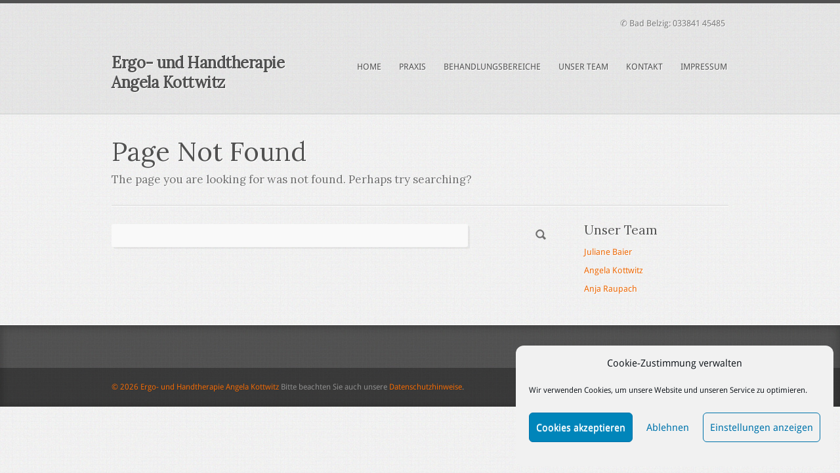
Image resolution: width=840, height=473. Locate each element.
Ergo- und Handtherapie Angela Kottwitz (198, 73)
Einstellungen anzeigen (761, 428)
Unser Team (583, 67)
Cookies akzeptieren (580, 428)
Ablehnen (667, 428)
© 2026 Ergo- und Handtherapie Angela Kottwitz (195, 387)
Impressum (704, 67)
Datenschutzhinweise (425, 387)
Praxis (412, 67)
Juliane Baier (608, 252)
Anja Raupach (610, 289)
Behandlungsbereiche (492, 67)
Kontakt (644, 67)
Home (369, 67)
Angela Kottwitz (613, 270)
